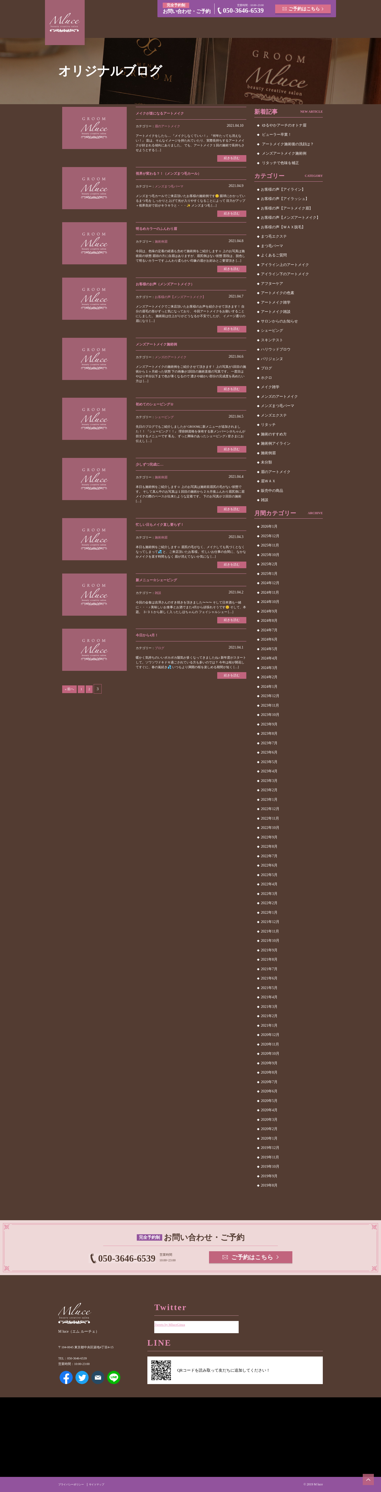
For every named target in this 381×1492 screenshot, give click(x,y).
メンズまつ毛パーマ (169, 187)
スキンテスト (272, 340)
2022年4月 (269, 884)
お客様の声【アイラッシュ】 (285, 199)
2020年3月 (269, 1120)
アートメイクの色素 (277, 293)
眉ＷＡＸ (268, 481)
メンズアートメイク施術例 (161, 348)
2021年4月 (269, 997)
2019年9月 (269, 1176)
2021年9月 (269, 950)
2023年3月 (269, 781)
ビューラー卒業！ (277, 135)
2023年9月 (269, 724)
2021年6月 (269, 978)
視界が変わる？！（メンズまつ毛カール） (176, 174)
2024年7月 (269, 630)
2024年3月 (269, 668)
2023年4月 (269, 771)
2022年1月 (269, 913)
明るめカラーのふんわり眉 (161, 230)
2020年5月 (269, 1101)
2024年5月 (269, 649)
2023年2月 (269, 790)
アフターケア (272, 284)
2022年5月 (269, 875)
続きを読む (230, 159)
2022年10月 (270, 828)
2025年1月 (269, 574)
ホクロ (266, 378)
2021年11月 (270, 931)
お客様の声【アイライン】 (283, 189)
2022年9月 (269, 837)
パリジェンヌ (272, 359)
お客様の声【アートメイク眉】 (287, 208)
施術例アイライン (276, 443)
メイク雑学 (270, 387)
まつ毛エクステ (274, 236)
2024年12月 (270, 583)
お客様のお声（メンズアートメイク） (172, 287)
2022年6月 (269, 865)
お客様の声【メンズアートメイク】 (180, 300)
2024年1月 (269, 687)
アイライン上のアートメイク (285, 265)
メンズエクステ (274, 415)
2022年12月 (270, 809)
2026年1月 (269, 526)
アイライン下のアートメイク (285, 274)
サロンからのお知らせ (279, 321)
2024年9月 (269, 611)
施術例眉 (161, 244)
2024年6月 (269, 639)
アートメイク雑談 (276, 312)
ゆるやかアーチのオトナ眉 (284, 125)
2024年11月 (270, 592)
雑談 (158, 601)
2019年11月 (270, 1157)
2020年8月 (269, 1072)
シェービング (164, 422)
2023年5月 (269, 762)
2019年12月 (270, 1148)
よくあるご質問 (274, 255)
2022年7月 (269, 856)
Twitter (82, 1377)
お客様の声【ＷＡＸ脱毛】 (283, 227)
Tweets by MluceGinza (172, 1320)
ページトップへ (366, 1477)
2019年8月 (269, 1185)
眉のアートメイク (167, 126)
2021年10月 (270, 941)
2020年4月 (269, 1110)
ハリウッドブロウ (276, 349)
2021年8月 (269, 959)
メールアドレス (98, 1377)
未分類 (266, 462)
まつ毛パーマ (272, 246)
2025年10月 (270, 555)
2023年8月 (269, 734)
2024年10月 (270, 602)
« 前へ (70, 699)
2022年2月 (269, 903)
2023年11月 (270, 705)
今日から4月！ (149, 644)
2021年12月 (270, 922)
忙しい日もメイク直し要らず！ (165, 531)
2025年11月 (270, 545)
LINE (113, 1377)
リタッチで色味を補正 (280, 163)
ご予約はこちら (304, 8)
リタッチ (268, 425)
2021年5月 (269, 988)
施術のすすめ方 (274, 434)
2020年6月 (269, 1091)
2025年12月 (270, 536)
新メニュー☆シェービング (161, 587)
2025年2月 (269, 564)
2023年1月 (269, 800)
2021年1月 (269, 1025)
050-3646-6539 (243, 10)
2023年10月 (270, 715)
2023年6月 (269, 752)
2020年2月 (269, 1129)
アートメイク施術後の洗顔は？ (288, 144)
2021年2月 (269, 1016)
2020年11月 (270, 1044)
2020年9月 (269, 1063)
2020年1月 (269, 1138)
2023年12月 (270, 696)
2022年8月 (269, 846)
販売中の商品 (272, 491)
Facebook (66, 1377)
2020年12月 (270, 1035)
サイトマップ (103, 1484)
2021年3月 (269, 1007)
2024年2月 (269, 677)
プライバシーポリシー (73, 1484)
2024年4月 (269, 658)
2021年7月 (269, 969)
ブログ (159, 657)
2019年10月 (270, 1167)
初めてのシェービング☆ (159, 409)
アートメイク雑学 (276, 302)
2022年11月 (270, 818)
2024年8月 (269, 621)
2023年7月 (269, 743)
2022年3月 (269, 894)
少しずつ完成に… (153, 470)
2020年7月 (269, 1082)
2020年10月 (270, 1054)
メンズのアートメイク (171, 361)
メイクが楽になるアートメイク (165, 113)
